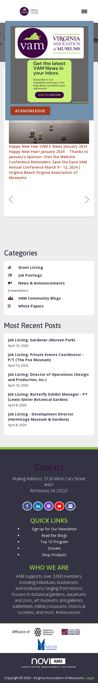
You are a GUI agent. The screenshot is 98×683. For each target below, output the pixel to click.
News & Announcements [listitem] (36, 283)
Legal (90, 678)
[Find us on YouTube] (59, 506)
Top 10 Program (54, 541)
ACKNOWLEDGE (30, 110)
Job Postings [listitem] (25, 275)
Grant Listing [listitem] (25, 267)
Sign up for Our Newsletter (54, 528)
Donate (54, 548)
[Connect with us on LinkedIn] (38, 506)
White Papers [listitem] (26, 306)
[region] (87, 199)
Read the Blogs (54, 535)
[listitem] (49, 342)
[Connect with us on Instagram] (49, 506)
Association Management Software (49, 663)
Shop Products (54, 554)
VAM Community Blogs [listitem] (34, 298)
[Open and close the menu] (66, 11)
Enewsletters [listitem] (18, 290)
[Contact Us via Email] (70, 506)
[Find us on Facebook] (27, 506)
